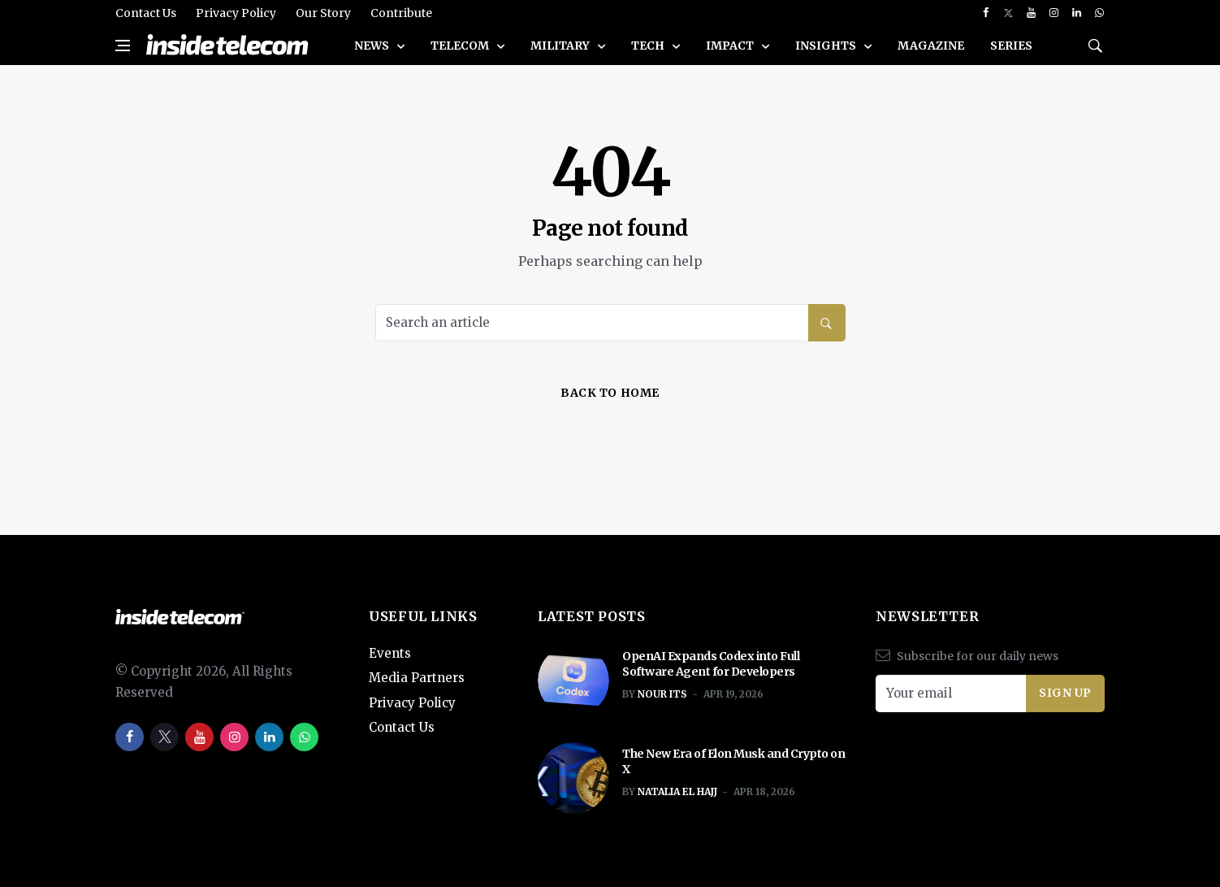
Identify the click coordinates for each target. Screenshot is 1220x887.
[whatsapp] (1099, 13)
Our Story (323, 13)
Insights (827, 45)
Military (561, 45)
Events (390, 653)
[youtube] (1031, 13)
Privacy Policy (236, 13)
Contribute (401, 13)
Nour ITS (662, 694)
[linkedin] (1076, 13)
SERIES (1011, 45)
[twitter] (1008, 13)
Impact (731, 45)
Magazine (931, 45)
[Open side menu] (122, 45)
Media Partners (417, 677)
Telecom (460, 45)
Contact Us (145, 13)
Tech (649, 45)
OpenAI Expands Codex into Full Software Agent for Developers (710, 664)
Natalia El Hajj (677, 791)
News (373, 45)
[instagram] (1054, 13)
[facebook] (985, 13)
